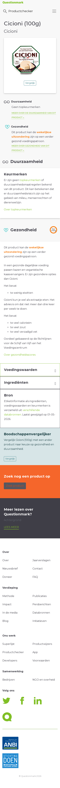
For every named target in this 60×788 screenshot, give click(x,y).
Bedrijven (8, 679)
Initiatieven (39, 620)
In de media (9, 612)
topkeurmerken (30, 180)
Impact (7, 604)
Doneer (7, 576)
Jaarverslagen (41, 560)
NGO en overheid (43, 679)
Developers (9, 660)
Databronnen (41, 612)
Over (5, 560)
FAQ (35, 576)
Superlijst (8, 643)
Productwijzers (42, 643)
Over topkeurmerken (18, 209)
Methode (8, 596)
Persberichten (41, 604)
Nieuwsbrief (10, 568)
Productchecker (18, 11)
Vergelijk (30, 83)
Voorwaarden (41, 660)
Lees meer (11, 527)
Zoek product (15, 485)
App (35, 652)
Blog (5, 620)
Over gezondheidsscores (20, 354)
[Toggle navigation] (54, 11)
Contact (37, 568)
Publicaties (39, 596)
